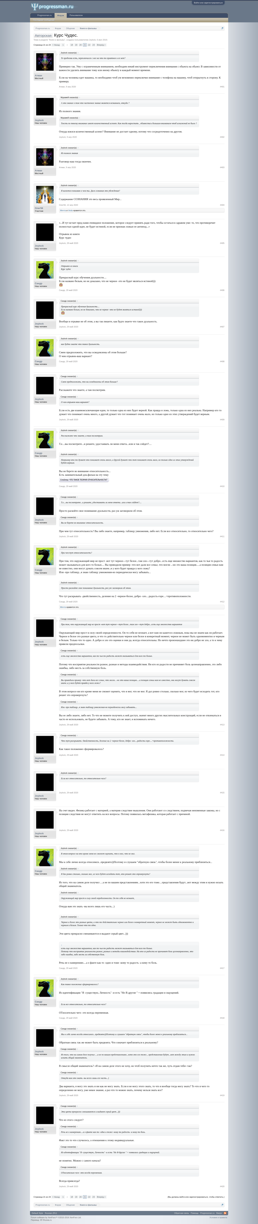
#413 (222, 725)
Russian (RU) (51, 1213)
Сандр (38, 283)
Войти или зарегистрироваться (208, 3)
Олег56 (39, 208)
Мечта (63, 210)
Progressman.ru (44, 15)
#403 (222, 167)
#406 (222, 290)
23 (94, 45)
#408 (222, 361)
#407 (222, 327)
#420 (222, 1186)
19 (76, 45)
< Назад (56, 45)
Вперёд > (101, 45)
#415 (222, 793)
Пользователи (76, 15)
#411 (222, 536)
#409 (222, 419)
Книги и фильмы (57, 40)
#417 (222, 968)
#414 (222, 755)
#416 (222, 830)
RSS (225, 1213)
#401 (222, 87)
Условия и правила (218, 1217)
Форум (60, 15)
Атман (38, 75)
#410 (222, 486)
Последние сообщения (44, 20)
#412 (222, 602)
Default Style (37, 1213)
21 (85, 45)
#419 (222, 1095)
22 (89, 45)
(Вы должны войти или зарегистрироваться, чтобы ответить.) (196, 1197)
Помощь (195, 1213)
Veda (70, 210)
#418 (222, 1018)
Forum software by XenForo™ (56, 1217)
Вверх (219, 1213)
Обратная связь (181, 1213)
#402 (222, 137)
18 (72, 45)
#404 (222, 205)
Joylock (92, 40)
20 (80, 45)
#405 (222, 243)
